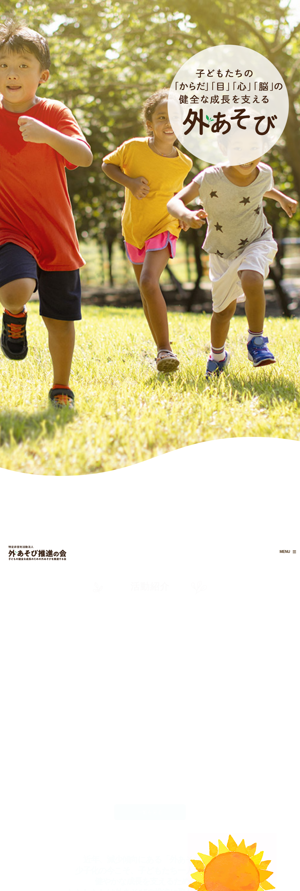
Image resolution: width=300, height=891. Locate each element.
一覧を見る (150, 812)
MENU (280, 556)
